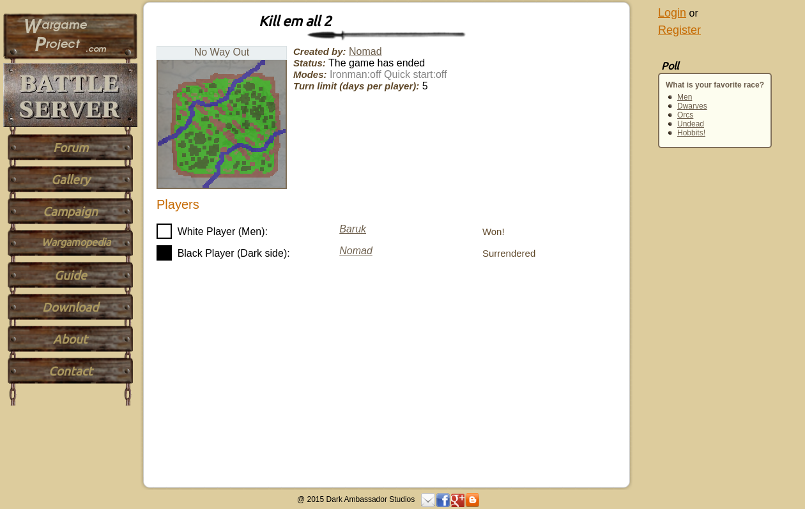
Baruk (352, 229)
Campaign (70, 211)
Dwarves (692, 106)
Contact (71, 371)
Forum (70, 148)
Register (679, 30)
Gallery (70, 179)
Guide (70, 275)
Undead (690, 123)
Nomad (365, 51)
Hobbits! (691, 132)
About (70, 339)
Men (684, 97)
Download (70, 307)
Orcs (685, 114)
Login (672, 12)
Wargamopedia (76, 242)
